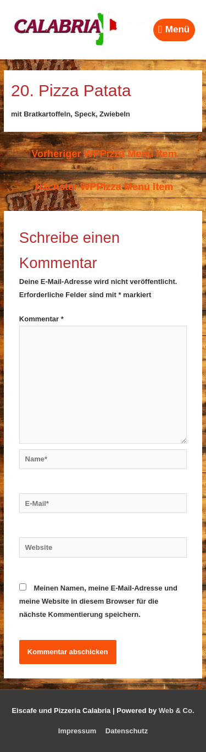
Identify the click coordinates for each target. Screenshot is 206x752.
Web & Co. (176, 710)
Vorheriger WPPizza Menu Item (104, 153)
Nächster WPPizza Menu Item (104, 186)
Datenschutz (126, 731)
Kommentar (41, 319)
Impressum (77, 731)
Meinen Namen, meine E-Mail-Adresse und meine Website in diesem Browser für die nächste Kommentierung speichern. (98, 601)
